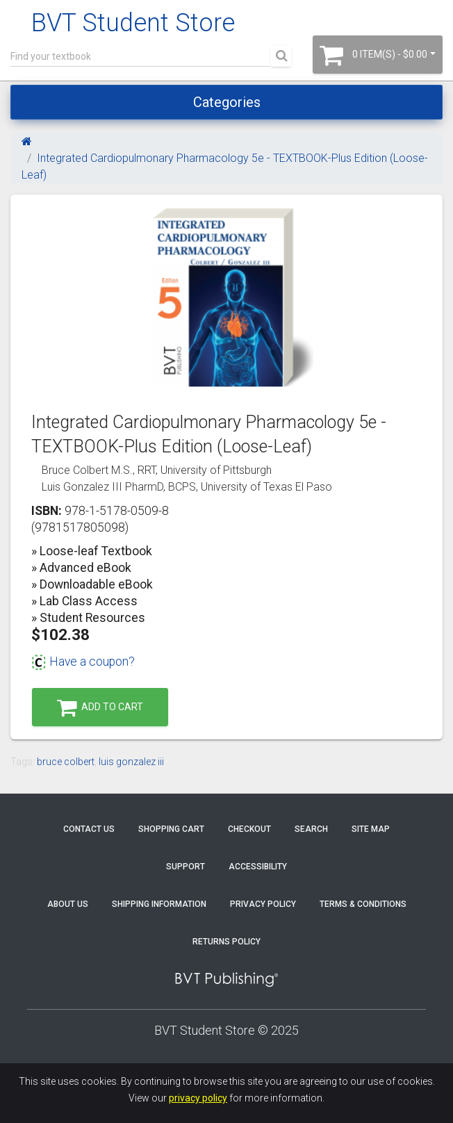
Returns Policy (226, 941)
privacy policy (198, 1098)
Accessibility (258, 866)
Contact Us (89, 829)
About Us (67, 904)
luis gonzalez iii (131, 761)
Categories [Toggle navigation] (227, 102)
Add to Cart (100, 708)
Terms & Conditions (363, 904)
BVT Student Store (133, 23)
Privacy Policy (263, 904)
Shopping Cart (171, 829)
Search (311, 829)
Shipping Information (159, 904)
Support (185, 866)
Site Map (371, 829)
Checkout (249, 829)
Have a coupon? (83, 662)
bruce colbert (65, 761)
